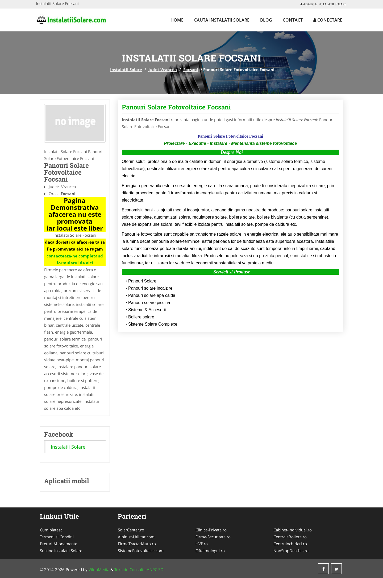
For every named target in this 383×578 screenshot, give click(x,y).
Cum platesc (51, 529)
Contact (293, 20)
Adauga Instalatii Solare (323, 4)
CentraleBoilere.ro (290, 536)
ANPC (152, 569)
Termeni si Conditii (57, 536)
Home (177, 20)
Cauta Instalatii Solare (221, 20)
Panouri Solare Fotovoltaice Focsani (176, 107)
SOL (162, 569)
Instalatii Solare (126, 69)
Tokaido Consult (128, 569)
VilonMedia (99, 569)
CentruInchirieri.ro (290, 543)
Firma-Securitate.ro (213, 536)
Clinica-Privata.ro (211, 529)
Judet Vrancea (162, 69)
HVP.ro (201, 543)
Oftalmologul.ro (210, 550)
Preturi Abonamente (58, 543)
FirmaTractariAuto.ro (137, 543)
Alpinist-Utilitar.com (136, 536)
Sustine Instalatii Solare (61, 550)
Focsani (190, 69)
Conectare (327, 20)
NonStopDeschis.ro (291, 550)
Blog (266, 20)
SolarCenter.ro (131, 529)
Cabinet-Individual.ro (292, 529)
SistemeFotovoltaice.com (141, 550)
